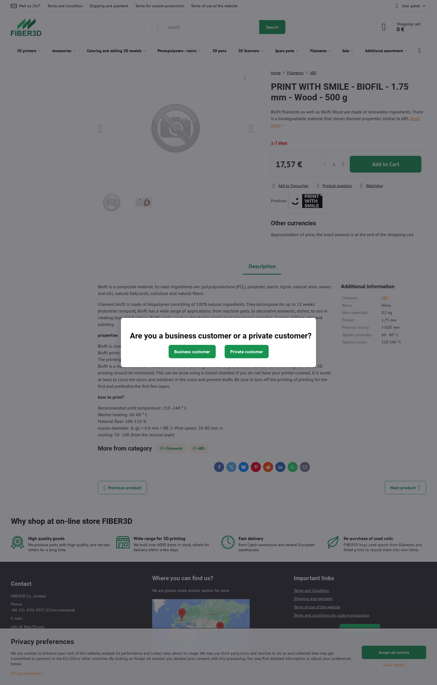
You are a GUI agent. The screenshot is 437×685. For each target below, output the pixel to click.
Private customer (246, 351)
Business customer (192, 351)
